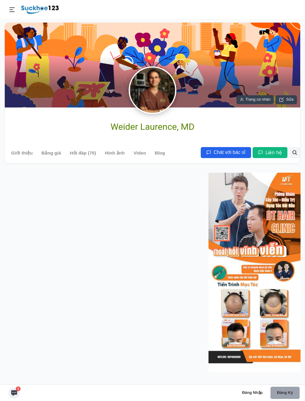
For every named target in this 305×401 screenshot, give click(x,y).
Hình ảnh (115, 152)
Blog (160, 152)
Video (139, 152)
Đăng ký (285, 392)
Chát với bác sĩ (225, 152)
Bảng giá (51, 152)
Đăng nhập (252, 392)
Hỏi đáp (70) (83, 152)
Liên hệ (270, 152)
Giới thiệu (21, 152)
